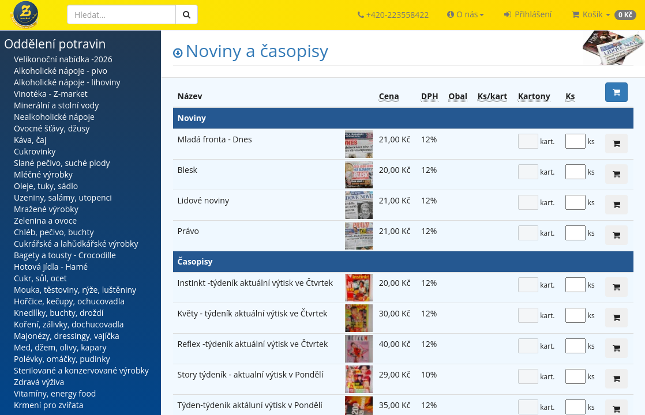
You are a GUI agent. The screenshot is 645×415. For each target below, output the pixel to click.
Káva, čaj (30, 139)
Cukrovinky (34, 151)
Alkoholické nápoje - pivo (60, 70)
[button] (465, 14)
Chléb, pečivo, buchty (53, 232)
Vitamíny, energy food (55, 393)
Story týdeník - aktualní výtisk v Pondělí (251, 374)
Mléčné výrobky (43, 174)
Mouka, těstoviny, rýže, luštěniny (75, 289)
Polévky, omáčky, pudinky (62, 358)
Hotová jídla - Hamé (51, 266)
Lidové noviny (203, 200)
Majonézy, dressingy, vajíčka (66, 335)
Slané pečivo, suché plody (62, 162)
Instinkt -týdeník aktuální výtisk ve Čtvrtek (255, 282)
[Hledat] (121, 14)
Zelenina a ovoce (45, 220)
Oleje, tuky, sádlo (46, 185)
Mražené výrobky (46, 208)
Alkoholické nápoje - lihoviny (67, 82)
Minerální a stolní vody (56, 105)
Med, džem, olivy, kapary (60, 347)
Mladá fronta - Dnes (215, 139)
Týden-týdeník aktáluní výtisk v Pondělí (250, 404)
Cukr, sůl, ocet (40, 278)
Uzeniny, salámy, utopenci (63, 197)
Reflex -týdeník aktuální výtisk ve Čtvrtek (253, 343)
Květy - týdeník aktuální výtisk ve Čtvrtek (253, 313)
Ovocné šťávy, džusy (51, 128)
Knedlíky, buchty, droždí (58, 312)
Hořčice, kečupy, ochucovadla (69, 301)
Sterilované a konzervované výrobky (81, 370)
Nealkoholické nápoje (54, 116)
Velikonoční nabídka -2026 (63, 59)
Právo (188, 230)
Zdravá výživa (39, 381)
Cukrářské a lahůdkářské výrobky (76, 243)
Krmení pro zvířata (49, 404)
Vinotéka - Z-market (51, 93)
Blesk (187, 169)
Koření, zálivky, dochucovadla (69, 324)
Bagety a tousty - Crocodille (65, 255)
